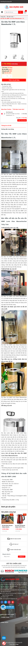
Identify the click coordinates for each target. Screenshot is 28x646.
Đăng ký (21, 556)
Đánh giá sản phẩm (8, 507)
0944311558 (5, 597)
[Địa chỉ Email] (14, 556)
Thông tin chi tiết (6, 125)
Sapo (17, 644)
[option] (5, 57)
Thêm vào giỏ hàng (22, 120)
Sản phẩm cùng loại (8, 512)
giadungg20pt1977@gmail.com (9, 598)
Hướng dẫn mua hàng (7, 129)
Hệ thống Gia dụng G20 (6, 1)
